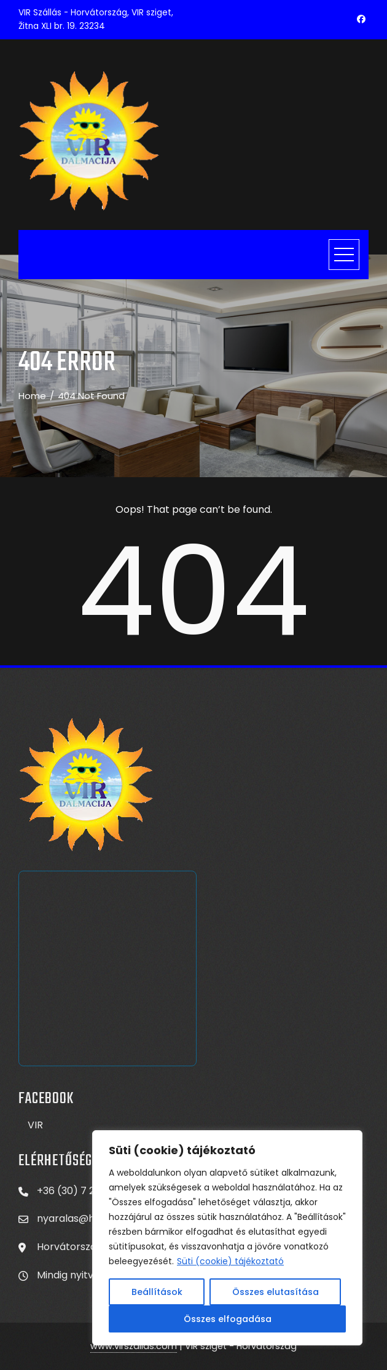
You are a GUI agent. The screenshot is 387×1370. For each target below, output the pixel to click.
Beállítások (156, 1292)
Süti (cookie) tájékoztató (230, 1261)
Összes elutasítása (275, 1292)
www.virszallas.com (133, 1346)
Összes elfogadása (228, 1319)
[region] (227, 1237)
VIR (35, 1125)
